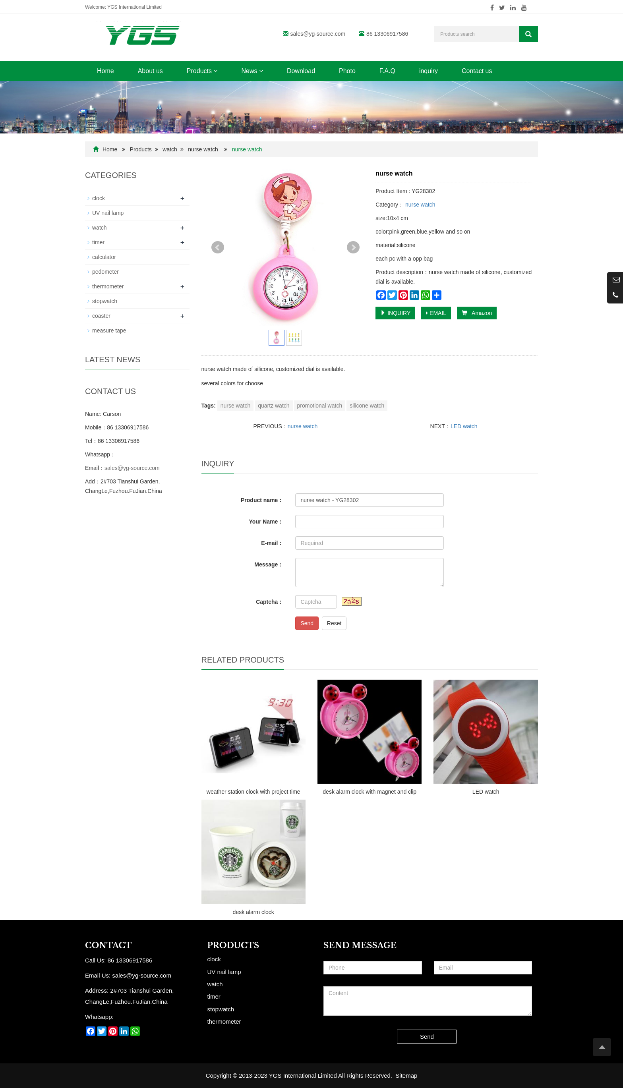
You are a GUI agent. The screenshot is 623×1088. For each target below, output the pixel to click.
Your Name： (266, 521)
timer (98, 242)
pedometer (105, 272)
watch (170, 149)
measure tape (109, 330)
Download (301, 71)
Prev (217, 247)
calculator (104, 257)
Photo (347, 71)
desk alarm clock (253, 912)
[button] (215, 71)
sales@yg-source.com (318, 34)
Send (306, 623)
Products (202, 71)
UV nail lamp (108, 213)
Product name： (262, 500)
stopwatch (104, 301)
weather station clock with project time (253, 791)
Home (105, 71)
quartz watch (273, 405)
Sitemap (406, 1075)
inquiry (428, 71)
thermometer (108, 286)
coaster (101, 316)
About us (150, 71)
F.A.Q (387, 71)
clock (98, 198)
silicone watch (367, 405)
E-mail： (272, 543)
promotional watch (319, 405)
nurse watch (203, 149)
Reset (334, 623)
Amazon (477, 313)
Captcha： (269, 602)
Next (353, 247)
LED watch (464, 426)
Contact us (477, 71)
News (252, 71)
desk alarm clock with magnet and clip (369, 791)
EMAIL (436, 313)
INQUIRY (395, 313)
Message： (268, 564)
